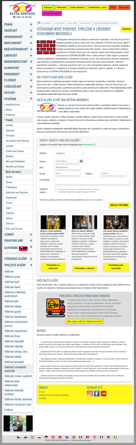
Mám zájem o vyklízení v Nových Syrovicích (84, 321)
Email (42, 173)
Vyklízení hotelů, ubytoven (18, 399)
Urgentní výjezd (44, 191)
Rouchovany (11, 197)
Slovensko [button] (15, 247)
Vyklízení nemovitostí (16, 330)
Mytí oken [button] (124, 7)
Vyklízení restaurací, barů (18, 404)
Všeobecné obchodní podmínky (54, 395)
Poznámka (45, 180)
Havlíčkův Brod (12, 104)
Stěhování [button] (61, 7)
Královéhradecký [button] (16, 49)
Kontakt (42, 398)
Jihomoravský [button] (13, 36)
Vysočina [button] (10, 98)
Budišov (9, 125)
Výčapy (9, 218)
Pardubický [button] (12, 74)
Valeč (8, 208)
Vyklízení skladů (13, 356)
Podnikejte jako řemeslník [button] (116, 267)
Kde (41, 167)
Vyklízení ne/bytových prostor (16, 323)
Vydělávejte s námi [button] (98, 7)
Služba (43, 153)
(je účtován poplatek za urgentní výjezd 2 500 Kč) (77, 192)
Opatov (9, 182)
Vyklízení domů (12, 287)
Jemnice (9, 146)
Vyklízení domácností (16, 316)
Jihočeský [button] (10, 30)
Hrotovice (10, 135)
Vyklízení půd (11, 301)
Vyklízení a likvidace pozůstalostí (15, 294)
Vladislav (10, 213)
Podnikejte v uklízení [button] (84, 268)
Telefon (88, 173)
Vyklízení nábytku (14, 346)
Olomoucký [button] (11, 67)
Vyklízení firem (12, 336)
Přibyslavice (11, 187)
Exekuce (9, 409)
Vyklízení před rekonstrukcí (12, 383)
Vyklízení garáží (13, 311)
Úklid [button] (112, 7)
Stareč (9, 203)
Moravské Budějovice (15, 161)
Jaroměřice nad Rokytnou (17, 140)
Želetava (10, 223)
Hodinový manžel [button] (52, 13)
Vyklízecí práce (12, 276)
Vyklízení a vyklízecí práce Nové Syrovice (84, 295)
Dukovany (10, 130)
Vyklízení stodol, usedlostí (18, 376)
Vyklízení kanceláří (14, 341)
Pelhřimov (10, 115)
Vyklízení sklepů (13, 306)
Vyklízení (9, 271)
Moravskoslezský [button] (15, 61)
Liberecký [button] (10, 55)
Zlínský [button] (9, 234)
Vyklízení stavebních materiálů (15, 369)
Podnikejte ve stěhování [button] (53, 267)
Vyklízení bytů (12, 281)
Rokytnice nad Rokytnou (17, 192)
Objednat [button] (126, 29)
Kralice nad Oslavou (15, 151)
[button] (43, 309)
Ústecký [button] (9, 92)
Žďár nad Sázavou (13, 228)
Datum (43, 161)
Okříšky (9, 177)
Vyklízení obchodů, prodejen (14, 392)
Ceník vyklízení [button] (77, 7)
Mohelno (9, 156)
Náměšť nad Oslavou (15, 166)
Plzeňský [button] (10, 80)
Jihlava (8, 109)
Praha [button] (8, 24)
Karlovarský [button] (13, 43)
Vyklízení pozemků (14, 361)
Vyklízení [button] (48, 7)
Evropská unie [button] (13, 240)
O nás (41, 392)
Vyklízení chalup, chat (16, 351)
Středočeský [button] (12, 86)
